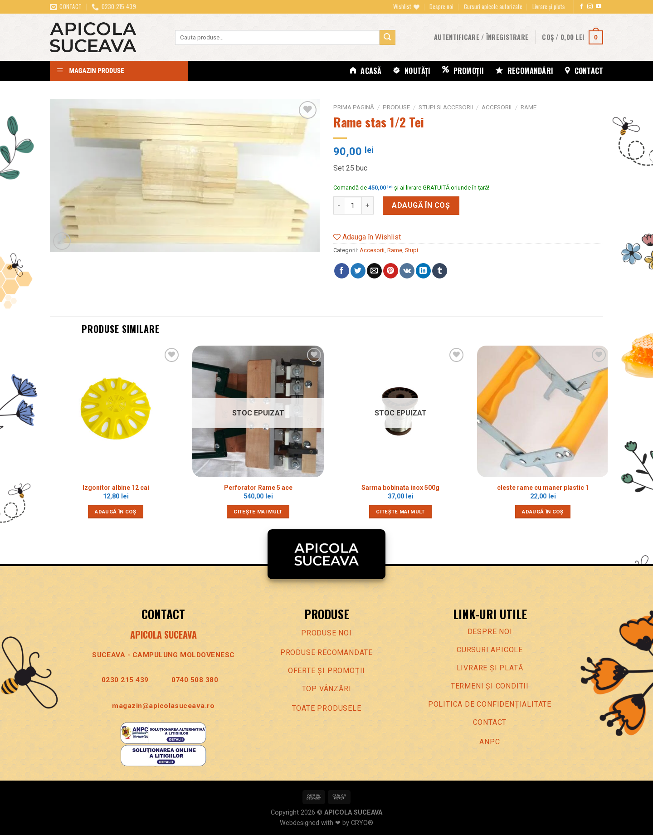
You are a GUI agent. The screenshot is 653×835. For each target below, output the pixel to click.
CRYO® (362, 823)
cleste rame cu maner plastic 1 (543, 487)
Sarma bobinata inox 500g (400, 487)
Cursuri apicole (490, 649)
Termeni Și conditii (490, 686)
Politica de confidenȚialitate (489, 704)
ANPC (489, 741)
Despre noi (441, 6)
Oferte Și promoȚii (326, 670)
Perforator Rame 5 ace (258, 487)
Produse (396, 107)
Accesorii (497, 107)
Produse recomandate (326, 652)
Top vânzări (326, 688)
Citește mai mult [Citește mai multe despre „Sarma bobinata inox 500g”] (400, 511)
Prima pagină (353, 107)
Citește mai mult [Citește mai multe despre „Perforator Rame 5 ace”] (258, 511)
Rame (528, 107)
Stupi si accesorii (446, 107)
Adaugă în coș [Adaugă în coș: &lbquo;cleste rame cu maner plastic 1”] (543, 511)
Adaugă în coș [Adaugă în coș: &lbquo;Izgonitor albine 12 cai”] (115, 511)
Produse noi (326, 633)
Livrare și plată (548, 6)
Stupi (411, 250)
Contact (490, 722)
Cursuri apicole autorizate (493, 6)
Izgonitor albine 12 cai (116, 487)
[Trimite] (387, 37)
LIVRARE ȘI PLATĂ (490, 668)
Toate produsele (326, 708)
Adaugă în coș (421, 205)
